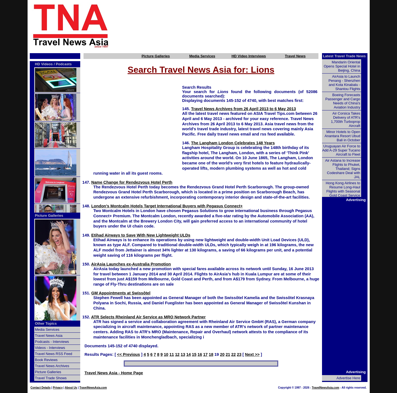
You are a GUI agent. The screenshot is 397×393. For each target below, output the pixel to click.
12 (177, 354)
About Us (71, 387)
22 (233, 354)
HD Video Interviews (249, 56)
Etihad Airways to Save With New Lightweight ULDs (140, 235)
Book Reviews (46, 360)
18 (211, 354)
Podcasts (64, 64)
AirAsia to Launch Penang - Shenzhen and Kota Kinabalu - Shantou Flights (344, 82)
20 (222, 354)
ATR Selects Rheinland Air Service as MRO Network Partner (148, 317)
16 (200, 354)
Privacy (58, 387)
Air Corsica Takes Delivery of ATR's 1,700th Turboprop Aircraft (345, 119)
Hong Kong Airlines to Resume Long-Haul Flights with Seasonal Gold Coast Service (343, 189)
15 (194, 354)
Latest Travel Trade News (344, 56)
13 (183, 354)
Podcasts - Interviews (52, 342)
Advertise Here (348, 378)
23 (239, 354)
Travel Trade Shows (51, 378)
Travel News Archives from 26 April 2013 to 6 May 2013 (243, 109)
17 (205, 354)
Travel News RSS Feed (53, 354)
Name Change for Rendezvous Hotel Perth (131, 182)
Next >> (252, 354)
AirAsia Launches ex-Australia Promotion (131, 264)
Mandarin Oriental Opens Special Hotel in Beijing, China (342, 66)
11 (172, 354)
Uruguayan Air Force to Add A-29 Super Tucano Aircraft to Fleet (341, 150)
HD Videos (44, 64)
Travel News (295, 56)
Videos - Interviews (50, 348)
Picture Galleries (155, 56)
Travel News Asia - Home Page (114, 373)
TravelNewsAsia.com (93, 387)
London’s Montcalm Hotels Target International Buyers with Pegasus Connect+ (167, 206)
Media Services (202, 56)
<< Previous (128, 354)
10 (166, 354)
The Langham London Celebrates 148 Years (233, 143)
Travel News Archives (52, 366)
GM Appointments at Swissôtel (120, 293)
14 (188, 354)
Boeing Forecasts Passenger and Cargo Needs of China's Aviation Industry (342, 101)
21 (228, 354)
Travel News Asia (49, 336)
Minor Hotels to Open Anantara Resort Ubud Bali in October (342, 136)
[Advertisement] (248, 25)
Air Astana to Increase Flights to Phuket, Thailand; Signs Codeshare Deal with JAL (342, 168)
